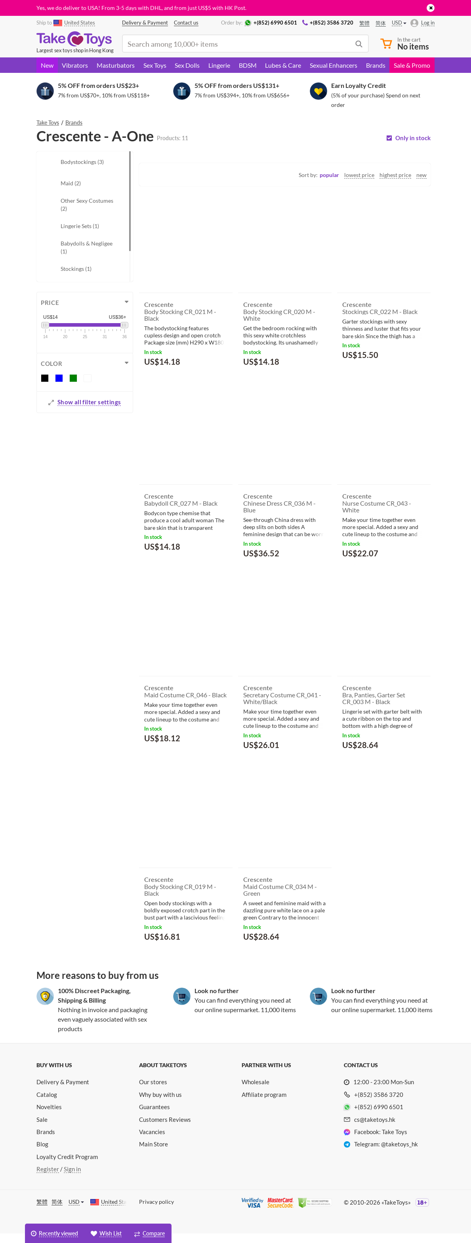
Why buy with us (160, 1104)
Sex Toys (154, 65)
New (47, 65)
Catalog (46, 1104)
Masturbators (116, 65)
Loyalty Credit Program (67, 1166)
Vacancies (152, 1141)
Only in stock (413, 138)
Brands (375, 65)
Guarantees (154, 1116)
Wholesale (255, 1091)
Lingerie (219, 65)
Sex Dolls (187, 65)
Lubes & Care (283, 65)
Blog (42, 1153)
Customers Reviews (165, 1129)
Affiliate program (264, 1104)
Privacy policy (156, 1211)
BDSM (248, 65)
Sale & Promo (412, 65)
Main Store (153, 1153)
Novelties (49, 1116)
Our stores (153, 1091)
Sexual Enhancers (333, 65)
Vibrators (75, 65)
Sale (42, 1129)
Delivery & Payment (62, 1091)
